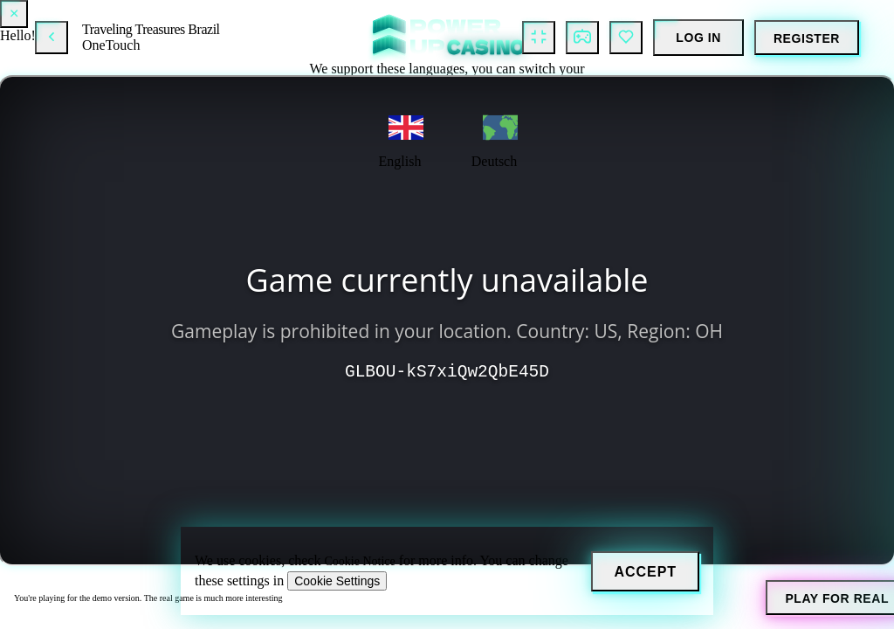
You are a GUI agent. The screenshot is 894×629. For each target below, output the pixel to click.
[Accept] (645, 571)
